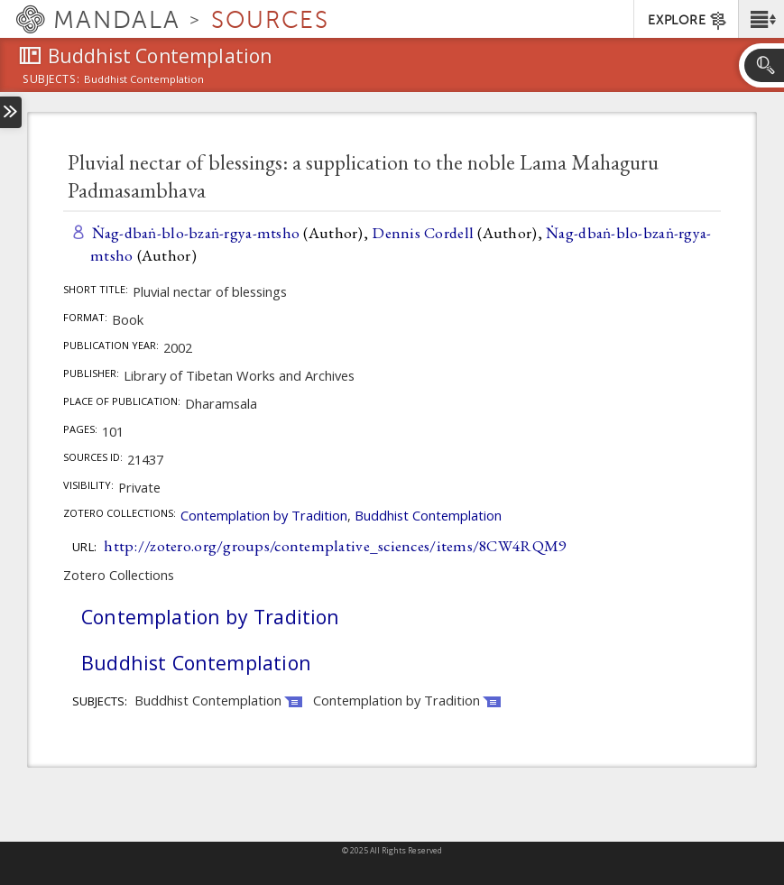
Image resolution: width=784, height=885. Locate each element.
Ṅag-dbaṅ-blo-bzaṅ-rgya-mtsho (196, 232)
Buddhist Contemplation (428, 515)
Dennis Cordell (423, 232)
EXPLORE (688, 21)
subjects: (51, 80)
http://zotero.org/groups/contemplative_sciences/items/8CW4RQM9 (335, 545)
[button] (761, 19)
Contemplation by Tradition (263, 515)
